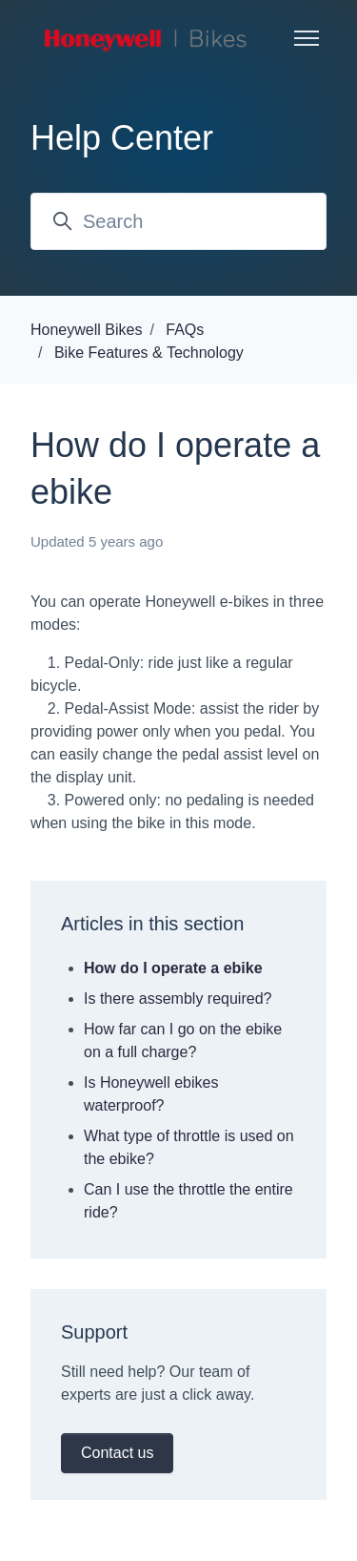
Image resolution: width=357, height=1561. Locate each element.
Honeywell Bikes (86, 330)
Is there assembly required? (177, 998)
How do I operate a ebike (173, 968)
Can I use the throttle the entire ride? (188, 1200)
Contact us (117, 1453)
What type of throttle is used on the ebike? (189, 1147)
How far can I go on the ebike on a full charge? (183, 1040)
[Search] (178, 221)
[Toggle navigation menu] (307, 38)
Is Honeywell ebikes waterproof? (151, 1094)
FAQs (185, 330)
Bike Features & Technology (149, 352)
